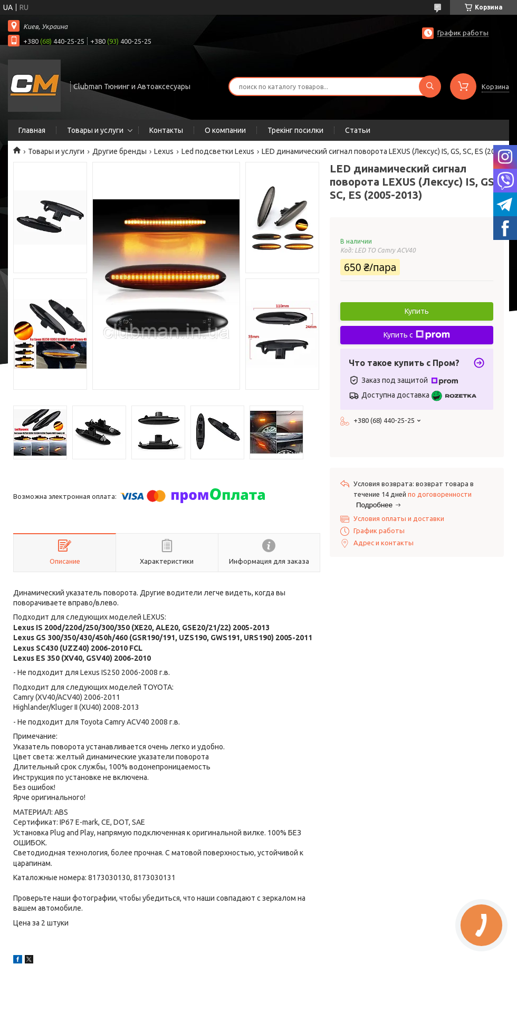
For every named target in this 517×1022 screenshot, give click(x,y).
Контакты (166, 130)
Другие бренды (119, 151)
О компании (225, 130)
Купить (417, 311)
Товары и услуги (95, 130)
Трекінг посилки (295, 130)
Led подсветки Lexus (217, 151)
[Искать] (430, 86)
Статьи (357, 130)
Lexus (164, 151)
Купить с (417, 335)
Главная (31, 130)
